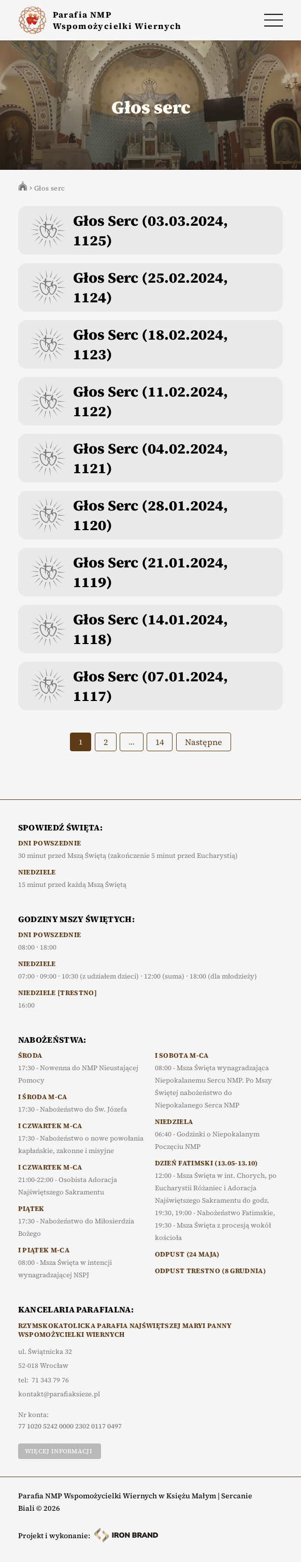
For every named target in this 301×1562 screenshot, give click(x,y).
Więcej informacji (58, 1451)
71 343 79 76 (50, 1380)
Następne (203, 742)
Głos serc (49, 188)
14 (159, 742)
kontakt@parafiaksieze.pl (59, 1394)
